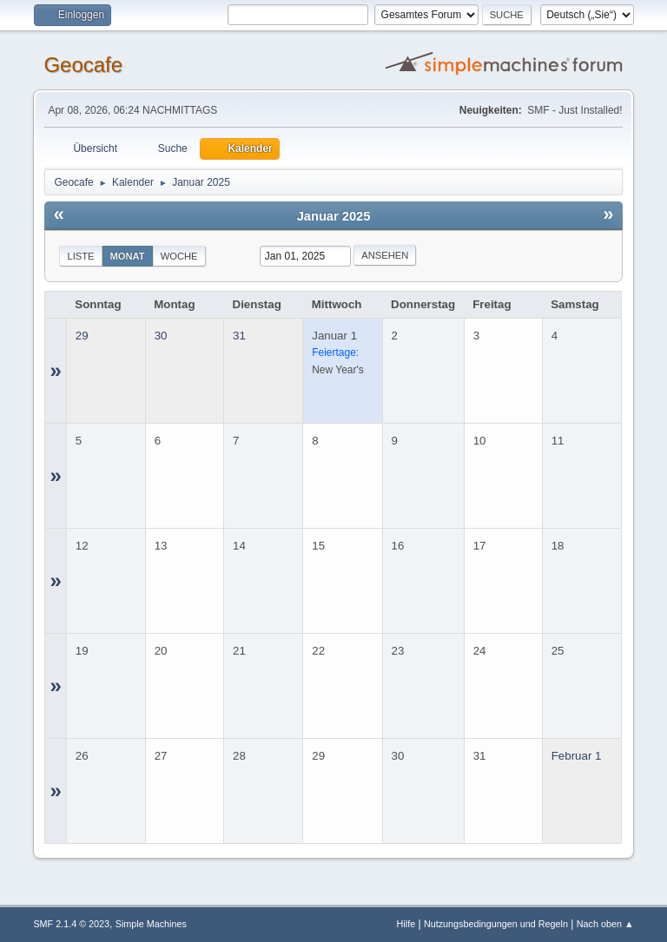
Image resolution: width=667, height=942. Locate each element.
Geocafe (82, 64)
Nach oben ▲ (605, 924)
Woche (179, 256)
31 (239, 335)
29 (82, 335)
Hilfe (406, 924)
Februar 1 (576, 755)
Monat (127, 256)
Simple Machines (151, 924)
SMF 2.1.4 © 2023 (71, 924)
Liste (80, 256)
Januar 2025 (334, 216)
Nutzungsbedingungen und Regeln (496, 924)
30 (161, 335)
